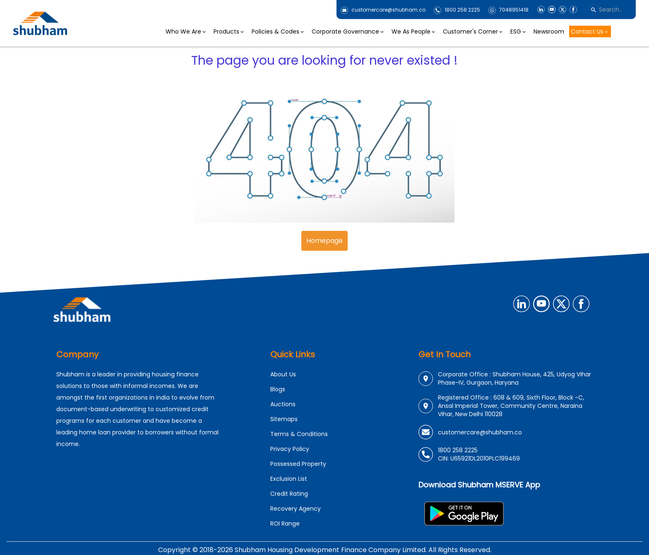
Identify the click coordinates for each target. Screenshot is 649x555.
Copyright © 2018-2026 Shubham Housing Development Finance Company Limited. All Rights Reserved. (324, 550)
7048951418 (514, 10)
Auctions (283, 404)
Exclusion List (288, 479)
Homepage (324, 240)
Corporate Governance (348, 31)
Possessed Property (298, 464)
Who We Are (186, 31)
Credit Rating (289, 494)
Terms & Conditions (299, 434)
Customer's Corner (473, 31)
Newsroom (549, 31)
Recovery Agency (295, 508)
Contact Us (590, 31)
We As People (414, 31)
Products (229, 31)
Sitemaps (284, 419)
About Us (283, 374)
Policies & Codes (278, 31)
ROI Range (285, 523)
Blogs (277, 389)
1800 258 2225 (462, 10)
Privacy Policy (289, 449)
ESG (518, 31)
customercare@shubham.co (388, 10)
